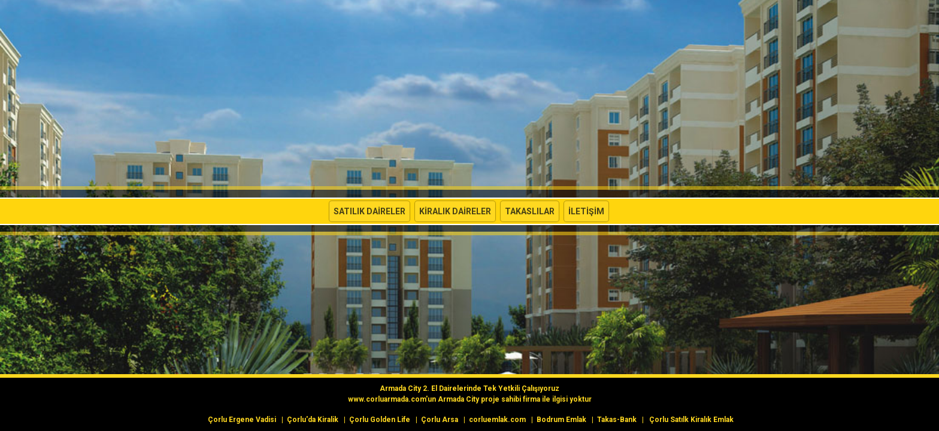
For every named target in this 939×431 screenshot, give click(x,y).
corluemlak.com (497, 419)
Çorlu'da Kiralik (312, 419)
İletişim (586, 211)
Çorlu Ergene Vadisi (242, 419)
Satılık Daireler (369, 211)
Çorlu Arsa (439, 419)
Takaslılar (530, 211)
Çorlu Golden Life (379, 419)
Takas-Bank (617, 419)
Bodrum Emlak (561, 419)
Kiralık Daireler (455, 211)
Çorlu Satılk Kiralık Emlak (691, 419)
